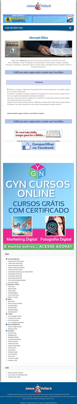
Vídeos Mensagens (13, 293)
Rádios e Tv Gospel (13, 297)
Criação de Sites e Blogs (14, 377)
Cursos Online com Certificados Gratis (17, 375)
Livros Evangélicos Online (14, 316)
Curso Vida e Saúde (13, 282)
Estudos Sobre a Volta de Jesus (16, 261)
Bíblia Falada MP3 (12, 312)
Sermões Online (12, 333)
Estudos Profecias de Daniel (15, 270)
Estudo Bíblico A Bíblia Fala (15, 276)
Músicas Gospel (12, 289)
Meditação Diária (12, 335)
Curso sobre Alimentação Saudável (17, 280)
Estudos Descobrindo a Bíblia (15, 265)
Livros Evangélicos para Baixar (16, 322)
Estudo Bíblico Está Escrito (15, 274)
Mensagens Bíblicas (13, 310)
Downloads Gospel (12, 352)
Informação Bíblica (12, 305)
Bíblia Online (11, 301)
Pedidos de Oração (13, 341)
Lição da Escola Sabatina (14, 339)
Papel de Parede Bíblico (14, 346)
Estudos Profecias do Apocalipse (16, 267)
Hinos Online (11, 286)
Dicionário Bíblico (12, 308)
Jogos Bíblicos (11, 350)
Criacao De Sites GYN (51, 403)
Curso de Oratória (12, 354)
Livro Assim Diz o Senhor (14, 318)
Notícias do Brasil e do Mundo (15, 373)
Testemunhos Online (13, 343)
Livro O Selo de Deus (13, 320)
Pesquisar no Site (12, 360)
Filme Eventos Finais (13, 295)
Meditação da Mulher (13, 337)
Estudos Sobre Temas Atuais (15, 263)
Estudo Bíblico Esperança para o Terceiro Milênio (20, 272)
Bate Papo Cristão (12, 329)
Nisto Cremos (11, 356)
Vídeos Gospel (11, 291)
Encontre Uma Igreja (13, 358)
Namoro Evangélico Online (15, 327)
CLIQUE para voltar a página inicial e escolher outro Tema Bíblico (38, 72)
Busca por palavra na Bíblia (15, 303)
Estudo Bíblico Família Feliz (15, 278)
